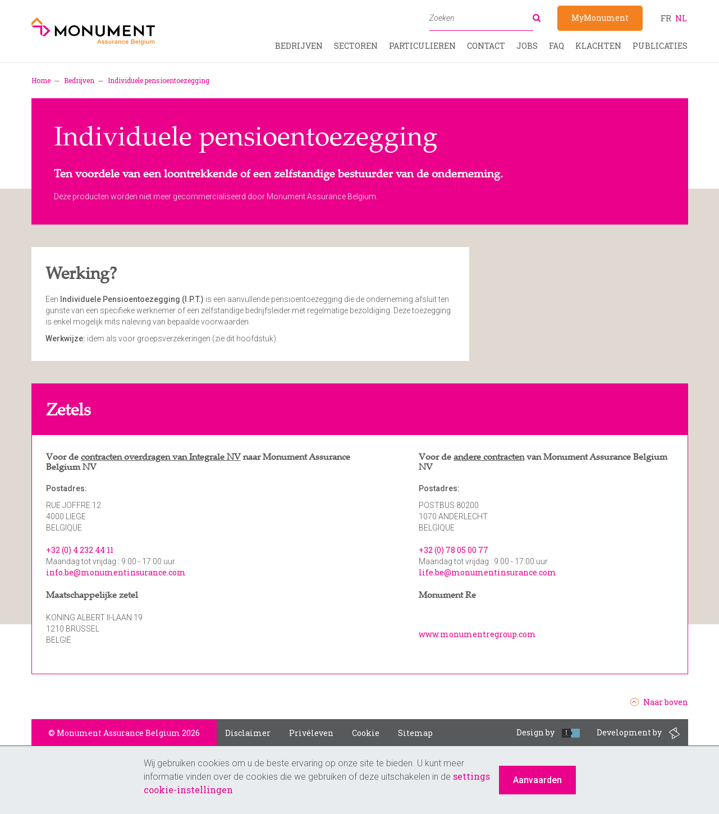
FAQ (556, 45)
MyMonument (600, 17)
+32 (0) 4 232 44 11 (79, 550)
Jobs (527, 45)
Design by (548, 732)
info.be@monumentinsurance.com (116, 572)
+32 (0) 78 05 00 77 (453, 550)
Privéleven (311, 733)
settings (471, 776)
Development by (638, 733)
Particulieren (422, 45)
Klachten (598, 45)
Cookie (365, 733)
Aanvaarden (537, 780)
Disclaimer (248, 733)
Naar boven (659, 702)
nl (681, 18)
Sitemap (415, 733)
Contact (486, 45)
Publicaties (660, 45)
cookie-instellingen (188, 789)
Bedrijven (299, 45)
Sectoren (356, 45)
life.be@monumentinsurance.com (487, 572)
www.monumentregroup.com (477, 634)
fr (666, 18)
